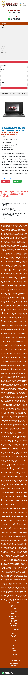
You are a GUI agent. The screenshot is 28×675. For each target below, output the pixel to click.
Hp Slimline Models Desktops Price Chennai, (7, 276)
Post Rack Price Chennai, (16, 333)
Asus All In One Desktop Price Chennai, (16, 408)
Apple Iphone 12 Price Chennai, (22, 467)
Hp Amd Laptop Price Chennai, (8, 380)
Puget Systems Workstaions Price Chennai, (15, 584)
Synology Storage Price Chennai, (16, 457)
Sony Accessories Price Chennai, (9, 266)
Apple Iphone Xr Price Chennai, (13, 456)
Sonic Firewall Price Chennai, (17, 449)
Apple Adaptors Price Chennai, (21, 261)
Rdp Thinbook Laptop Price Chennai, (16, 230)
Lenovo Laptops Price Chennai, (14, 231)
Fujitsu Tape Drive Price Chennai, (9, 563)
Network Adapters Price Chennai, (21, 515)
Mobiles (14, 637)
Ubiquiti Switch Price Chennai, (22, 540)
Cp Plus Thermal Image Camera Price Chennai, (11, 316)
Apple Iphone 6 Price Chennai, (8, 370)
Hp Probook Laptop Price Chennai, (21, 270)
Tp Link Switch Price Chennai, (8, 520)
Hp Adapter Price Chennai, (21, 258)
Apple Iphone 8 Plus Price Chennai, (9, 428)
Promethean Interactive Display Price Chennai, (15, 561)
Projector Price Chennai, (21, 460)
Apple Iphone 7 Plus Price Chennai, (22, 372)
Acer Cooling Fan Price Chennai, (9, 344)
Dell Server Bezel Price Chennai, (13, 235)
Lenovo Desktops (14, 623)
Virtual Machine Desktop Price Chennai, (14, 445)
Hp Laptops (14, 608)
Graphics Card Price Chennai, (5, 225)
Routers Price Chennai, (7, 528)
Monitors (2, 40)
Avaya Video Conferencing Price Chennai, (17, 559)
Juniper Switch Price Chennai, (8, 551)
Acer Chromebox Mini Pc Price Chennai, (10, 507)
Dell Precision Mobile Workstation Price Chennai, (19, 253)
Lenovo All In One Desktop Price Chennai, (20, 380)
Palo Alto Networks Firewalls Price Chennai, (10, 543)
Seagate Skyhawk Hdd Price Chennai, (6, 345)
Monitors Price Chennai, (8, 227)
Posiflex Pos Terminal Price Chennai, (16, 471)
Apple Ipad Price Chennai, (14, 285)
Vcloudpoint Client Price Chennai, (22, 309)
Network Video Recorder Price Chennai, (19, 531)
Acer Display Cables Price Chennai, (20, 329)
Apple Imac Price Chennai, (17, 280)
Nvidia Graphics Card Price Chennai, (16, 225)
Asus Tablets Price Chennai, (21, 294)
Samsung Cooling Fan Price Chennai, (10, 328)
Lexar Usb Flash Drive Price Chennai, (6, 349)
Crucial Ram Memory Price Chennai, (20, 512)
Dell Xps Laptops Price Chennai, (6, 245)
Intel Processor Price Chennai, (19, 487)
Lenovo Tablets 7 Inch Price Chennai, (16, 302)
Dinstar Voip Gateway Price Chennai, (19, 516)
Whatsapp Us (17, 181)
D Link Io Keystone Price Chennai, (13, 382)
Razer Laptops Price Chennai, (17, 587)
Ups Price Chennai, (7, 229)
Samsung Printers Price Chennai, (6, 302)
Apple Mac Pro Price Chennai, (8, 280)
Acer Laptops (14, 613)
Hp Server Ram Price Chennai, (10, 341)
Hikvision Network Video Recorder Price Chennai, (8, 536)
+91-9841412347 (15, 12)
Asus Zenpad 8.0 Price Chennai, (15, 297)
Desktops (2, 27)
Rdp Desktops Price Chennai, (18, 353)
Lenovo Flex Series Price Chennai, (21, 469)
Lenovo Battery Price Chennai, (5, 265)
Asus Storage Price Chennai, (12, 437)
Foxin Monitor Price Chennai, (5, 595)
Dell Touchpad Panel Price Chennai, (13, 288)
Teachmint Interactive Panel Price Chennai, (11, 596)
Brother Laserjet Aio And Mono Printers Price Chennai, (19, 396)
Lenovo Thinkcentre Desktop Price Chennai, (17, 229)
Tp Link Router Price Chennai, (16, 528)
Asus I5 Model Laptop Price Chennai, (21, 300)
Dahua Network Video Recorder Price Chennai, (11, 537)
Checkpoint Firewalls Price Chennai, (22, 543)
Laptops (2, 25)
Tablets (2, 44)
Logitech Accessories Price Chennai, (15, 484)
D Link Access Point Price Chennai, (14, 378)
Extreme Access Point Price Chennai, (15, 565)
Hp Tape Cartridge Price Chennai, (14, 464)
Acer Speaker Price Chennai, (20, 334)
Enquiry (2, 56)
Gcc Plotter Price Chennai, (18, 579)
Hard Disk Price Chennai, (13, 308)
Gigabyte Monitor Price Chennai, (20, 583)
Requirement (2, 82)
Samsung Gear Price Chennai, (20, 405)
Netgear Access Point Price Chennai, (6, 497)
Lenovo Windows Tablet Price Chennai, (10, 309)
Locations (2, 54)
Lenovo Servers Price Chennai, (18, 273)
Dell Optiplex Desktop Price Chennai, (13, 246)
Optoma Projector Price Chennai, (17, 525)
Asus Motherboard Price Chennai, (20, 409)
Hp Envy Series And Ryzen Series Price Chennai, (11, 465)
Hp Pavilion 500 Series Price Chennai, (20, 276)
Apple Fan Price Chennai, (8, 356)
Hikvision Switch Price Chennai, (10, 529)
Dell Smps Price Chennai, (8, 389)
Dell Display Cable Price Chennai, (15, 388)
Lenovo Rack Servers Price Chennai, (13, 274)
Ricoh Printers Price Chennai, (17, 497)
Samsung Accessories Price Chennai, (10, 261)
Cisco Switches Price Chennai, (13, 433)
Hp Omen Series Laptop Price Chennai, (9, 233)
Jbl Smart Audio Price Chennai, (17, 345)
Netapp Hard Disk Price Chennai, (20, 483)
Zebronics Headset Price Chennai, (22, 325)
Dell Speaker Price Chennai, (8, 333)
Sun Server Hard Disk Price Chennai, (20, 476)
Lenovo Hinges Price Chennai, (16, 362)
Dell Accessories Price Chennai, (14, 254)
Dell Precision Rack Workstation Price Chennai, (17, 412)
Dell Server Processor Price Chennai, (18, 234)
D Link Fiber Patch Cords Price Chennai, (18, 384)
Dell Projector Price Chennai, (23, 246)
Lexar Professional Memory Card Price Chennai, (20, 349)
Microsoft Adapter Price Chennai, (12, 304)
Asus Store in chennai (14, 663)
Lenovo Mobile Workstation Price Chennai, (18, 480)
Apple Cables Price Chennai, (23, 357)
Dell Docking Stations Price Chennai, (14, 495)
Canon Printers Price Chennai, (5, 453)
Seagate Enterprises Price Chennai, (6, 440)
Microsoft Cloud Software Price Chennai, (7, 310)
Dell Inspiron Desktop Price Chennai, (22, 249)
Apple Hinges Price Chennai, (10, 360)
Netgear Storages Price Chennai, (14, 429)
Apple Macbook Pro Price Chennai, (21, 281)
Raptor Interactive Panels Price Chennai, (21, 529)
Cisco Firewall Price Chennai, (8, 449)
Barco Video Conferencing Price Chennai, (17, 557)
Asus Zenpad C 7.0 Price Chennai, (9, 298)
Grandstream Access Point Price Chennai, (12, 572)
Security (2, 48)
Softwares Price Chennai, (10, 519)
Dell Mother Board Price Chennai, (15, 289)
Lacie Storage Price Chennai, (15, 350)
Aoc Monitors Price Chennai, (8, 398)
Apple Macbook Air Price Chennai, (10, 281)
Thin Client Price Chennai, (21, 567)
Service (2, 50)
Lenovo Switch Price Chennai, (16, 468)
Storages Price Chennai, (5, 308)
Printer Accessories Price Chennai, (9, 286)
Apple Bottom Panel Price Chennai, (13, 357)
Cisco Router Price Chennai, (21, 364)
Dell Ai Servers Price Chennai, (18, 511)
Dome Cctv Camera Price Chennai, (11, 524)
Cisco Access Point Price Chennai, (9, 317)
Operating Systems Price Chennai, (13, 517)
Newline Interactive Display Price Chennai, (16, 560)
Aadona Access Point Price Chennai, (22, 555)
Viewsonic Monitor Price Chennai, (6, 436)
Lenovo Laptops (14, 610)
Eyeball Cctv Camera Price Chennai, (6, 525)
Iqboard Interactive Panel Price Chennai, (10, 576)
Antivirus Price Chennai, (18, 519)
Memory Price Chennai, (10, 512)
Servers (2, 29)
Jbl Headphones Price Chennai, (22, 348)
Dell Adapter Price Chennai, (23, 254)
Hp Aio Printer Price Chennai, (9, 452)
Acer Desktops (14, 627)
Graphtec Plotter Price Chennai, (9, 579)
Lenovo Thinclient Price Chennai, (6, 553)
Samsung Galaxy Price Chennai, (19, 310)
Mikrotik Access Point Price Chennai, (15, 571)
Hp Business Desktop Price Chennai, (16, 369)
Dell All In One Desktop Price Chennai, (17, 322)
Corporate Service (4, 52)
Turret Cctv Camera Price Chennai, (6, 533)
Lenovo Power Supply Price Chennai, (6, 368)
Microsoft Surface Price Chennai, (9, 305)
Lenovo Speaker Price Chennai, (22, 366)
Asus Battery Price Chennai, (16, 400)
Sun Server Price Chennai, (12, 477)
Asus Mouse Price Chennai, (10, 409)
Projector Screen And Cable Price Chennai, (18, 432)
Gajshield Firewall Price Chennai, (13, 545)
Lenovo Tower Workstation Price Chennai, (7, 306)
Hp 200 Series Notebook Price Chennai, (9, 270)
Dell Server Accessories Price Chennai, (21, 233)
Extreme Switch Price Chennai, (10, 552)
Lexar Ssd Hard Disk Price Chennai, (22, 352)
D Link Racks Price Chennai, (22, 382)
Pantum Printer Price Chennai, (20, 488)
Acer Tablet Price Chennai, (21, 507)
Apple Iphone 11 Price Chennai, (5, 373)
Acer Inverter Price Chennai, (15, 336)
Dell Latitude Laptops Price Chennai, (17, 245)
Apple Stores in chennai (14, 662)
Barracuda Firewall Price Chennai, (19, 544)
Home (14, 645)
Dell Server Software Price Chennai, (9, 237)
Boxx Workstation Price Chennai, (10, 583)
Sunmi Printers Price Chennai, (18, 520)
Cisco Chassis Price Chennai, (8, 485)
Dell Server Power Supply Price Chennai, (21, 237)
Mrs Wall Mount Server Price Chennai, (11, 441)
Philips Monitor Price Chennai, (11, 284)
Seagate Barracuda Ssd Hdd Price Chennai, (20, 344)
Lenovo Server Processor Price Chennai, (10, 342)
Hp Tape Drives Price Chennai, (20, 390)
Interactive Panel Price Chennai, (6, 556)
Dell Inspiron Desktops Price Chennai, (11, 249)
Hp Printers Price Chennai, (16, 290)
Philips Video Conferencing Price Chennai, (10, 555)
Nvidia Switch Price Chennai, (5, 541)
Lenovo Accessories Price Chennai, (13, 262)
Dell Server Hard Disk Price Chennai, (6, 234)
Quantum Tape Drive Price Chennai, (19, 563)
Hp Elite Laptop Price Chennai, (15, 513)
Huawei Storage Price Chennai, (18, 592)
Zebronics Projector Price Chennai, (9, 523)
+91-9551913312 (15, 19)
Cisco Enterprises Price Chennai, (19, 317)
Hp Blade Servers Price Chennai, (9, 473)
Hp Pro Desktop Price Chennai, (8, 500)
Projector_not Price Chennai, (18, 324)
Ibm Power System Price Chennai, (13, 489)
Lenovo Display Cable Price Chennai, (12, 361)
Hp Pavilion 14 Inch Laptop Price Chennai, (10, 374)
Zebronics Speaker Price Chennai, (22, 330)
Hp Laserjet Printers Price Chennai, (20, 292)
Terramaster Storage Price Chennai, (11, 548)
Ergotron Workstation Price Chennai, (18, 463)
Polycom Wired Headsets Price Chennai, (16, 508)
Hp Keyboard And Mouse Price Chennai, (11, 314)
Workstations (3, 31)
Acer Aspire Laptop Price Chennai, (13, 472)
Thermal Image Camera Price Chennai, (7, 397)
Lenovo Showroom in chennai (14, 660)
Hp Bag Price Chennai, (12, 417)
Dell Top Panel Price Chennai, (10, 459)
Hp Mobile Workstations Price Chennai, (14, 392)
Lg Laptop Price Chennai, (13, 588)
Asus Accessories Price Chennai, (6, 400)
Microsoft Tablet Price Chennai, (17, 389)
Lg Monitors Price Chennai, (8, 394)
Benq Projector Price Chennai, (9, 401)
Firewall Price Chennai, (7, 444)
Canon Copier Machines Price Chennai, (17, 493)
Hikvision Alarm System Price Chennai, (6, 539)
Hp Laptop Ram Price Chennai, (19, 491)
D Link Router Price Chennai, (22, 377)
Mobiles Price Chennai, (17, 401)
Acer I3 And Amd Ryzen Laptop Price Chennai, (15, 320)
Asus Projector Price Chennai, (5, 408)
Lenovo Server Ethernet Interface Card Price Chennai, (9, 332)
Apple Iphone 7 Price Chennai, (11, 372)
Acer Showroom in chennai (14, 665)
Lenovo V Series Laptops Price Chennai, (14, 376)
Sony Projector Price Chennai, (5, 443)
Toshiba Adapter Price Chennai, (6, 269)
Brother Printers (14, 635)
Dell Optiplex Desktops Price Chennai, (17, 250)
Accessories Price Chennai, (5, 254)
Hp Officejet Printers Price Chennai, (9, 292)
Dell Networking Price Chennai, (15, 443)
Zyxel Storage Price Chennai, (5, 549)
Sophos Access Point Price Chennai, (15, 591)
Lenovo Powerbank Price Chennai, (9, 386)
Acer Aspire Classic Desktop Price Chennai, (10, 505)
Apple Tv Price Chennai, (14, 373)
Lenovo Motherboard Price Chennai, (14, 354)
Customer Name (3, 65)
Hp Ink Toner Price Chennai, (16, 326)
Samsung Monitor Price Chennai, (21, 282)
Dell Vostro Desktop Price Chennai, (6, 250)
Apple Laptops (14, 605)
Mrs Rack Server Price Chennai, (18, 356)
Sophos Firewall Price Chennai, (8, 592)
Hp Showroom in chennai (14, 657)
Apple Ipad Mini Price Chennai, (5, 457)
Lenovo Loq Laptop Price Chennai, (13, 499)
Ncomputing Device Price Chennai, (11, 469)
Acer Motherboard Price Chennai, (9, 334)
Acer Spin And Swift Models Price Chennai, (14, 321)
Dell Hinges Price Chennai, (19, 286)
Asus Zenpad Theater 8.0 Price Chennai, (17, 296)
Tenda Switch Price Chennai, (19, 599)
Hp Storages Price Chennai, (16, 242)
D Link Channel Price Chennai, (15, 475)
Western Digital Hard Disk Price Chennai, (13, 521)
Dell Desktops (14, 620)
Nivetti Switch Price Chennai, (14, 595)
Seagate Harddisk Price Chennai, (17, 440)
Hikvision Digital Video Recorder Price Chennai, (19, 533)
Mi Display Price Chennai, (8, 480)
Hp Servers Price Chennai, (18, 257)
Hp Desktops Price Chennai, (23, 274)
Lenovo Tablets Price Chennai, (5, 285)
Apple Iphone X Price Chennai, (20, 428)
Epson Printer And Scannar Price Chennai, (20, 452)
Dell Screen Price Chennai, (23, 288)
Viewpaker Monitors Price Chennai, (22, 284)
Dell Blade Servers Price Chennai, (6, 475)
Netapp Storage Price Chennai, (16, 547)
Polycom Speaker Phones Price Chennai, (18, 509)
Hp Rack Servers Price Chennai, (13, 277)
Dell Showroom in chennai (14, 658)
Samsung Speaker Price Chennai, (13, 451)
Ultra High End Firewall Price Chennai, (19, 447)
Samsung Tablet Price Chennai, (11, 405)
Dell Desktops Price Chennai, (15, 269)
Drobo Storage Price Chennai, (15, 549)
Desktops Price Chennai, (4, 282)
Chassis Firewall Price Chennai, (9, 447)
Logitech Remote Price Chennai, (18, 485)
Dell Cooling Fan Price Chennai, (9, 241)
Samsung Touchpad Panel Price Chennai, (7, 329)
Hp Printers (14, 633)
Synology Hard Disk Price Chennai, (13, 527)
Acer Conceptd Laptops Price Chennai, (10, 503)
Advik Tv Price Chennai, (22, 444)
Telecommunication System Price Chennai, (7, 516)
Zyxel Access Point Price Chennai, (11, 567)
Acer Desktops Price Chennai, (8, 273)
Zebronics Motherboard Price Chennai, (11, 325)
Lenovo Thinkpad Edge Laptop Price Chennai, (20, 398)
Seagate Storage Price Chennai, (6, 547)
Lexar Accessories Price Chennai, (6, 350)
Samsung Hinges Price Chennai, (9, 421)
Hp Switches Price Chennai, (20, 241)
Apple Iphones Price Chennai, (8, 257)
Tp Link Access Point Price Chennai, (21, 496)
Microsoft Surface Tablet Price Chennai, (16, 312)
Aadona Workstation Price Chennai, (12, 580)
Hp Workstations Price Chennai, (22, 277)
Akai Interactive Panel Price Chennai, (21, 576)
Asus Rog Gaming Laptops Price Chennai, (20, 301)
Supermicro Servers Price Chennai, (6, 587)
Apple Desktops (14, 618)
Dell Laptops (14, 607)
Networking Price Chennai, (11, 515)
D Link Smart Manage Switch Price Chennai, (19, 416)
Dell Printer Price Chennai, (12, 501)
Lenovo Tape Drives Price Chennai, (22, 425)
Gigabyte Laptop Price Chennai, (22, 588)
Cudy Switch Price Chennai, (13, 600)
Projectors (14, 632)
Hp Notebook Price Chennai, (10, 476)
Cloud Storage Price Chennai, (8, 455)
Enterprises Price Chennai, (8, 424)
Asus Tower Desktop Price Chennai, (13, 293)
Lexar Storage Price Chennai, (19, 459)
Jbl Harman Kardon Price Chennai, (11, 346)
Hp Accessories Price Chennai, (11, 258)
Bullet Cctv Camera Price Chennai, (22, 524)
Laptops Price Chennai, (14, 444)
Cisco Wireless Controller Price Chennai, (10, 364)
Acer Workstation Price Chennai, (9, 491)
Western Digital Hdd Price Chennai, (11, 348)
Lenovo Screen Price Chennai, (14, 365)
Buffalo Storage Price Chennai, (22, 548)
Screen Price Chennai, (7, 432)
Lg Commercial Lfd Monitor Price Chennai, (18, 368)
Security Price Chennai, (19, 523)
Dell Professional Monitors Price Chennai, (21, 473)
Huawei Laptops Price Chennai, (5, 591)
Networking (3, 46)
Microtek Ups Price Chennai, (13, 460)
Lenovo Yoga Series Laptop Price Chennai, (13, 313)
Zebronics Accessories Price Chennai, (15, 340)
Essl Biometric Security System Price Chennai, (19, 539)
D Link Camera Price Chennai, (13, 461)
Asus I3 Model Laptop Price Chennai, (9, 300)
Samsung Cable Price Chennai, (22, 328)
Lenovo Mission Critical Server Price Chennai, (10, 366)
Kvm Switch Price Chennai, (10, 487)
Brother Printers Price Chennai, (17, 394)
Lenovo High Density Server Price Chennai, (20, 306)
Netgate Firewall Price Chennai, (9, 599)
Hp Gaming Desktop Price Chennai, (19, 500)
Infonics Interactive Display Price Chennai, (10, 575)
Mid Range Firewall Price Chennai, (14, 448)
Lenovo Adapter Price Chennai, (15, 265)
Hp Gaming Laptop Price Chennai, (6, 439)
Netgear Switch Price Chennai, (22, 532)
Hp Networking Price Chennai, (12, 330)
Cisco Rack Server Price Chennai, (22, 441)
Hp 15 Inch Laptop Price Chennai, (22, 437)
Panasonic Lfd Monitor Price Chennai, (11, 352)
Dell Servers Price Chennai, (23, 492)
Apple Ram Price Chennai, (13, 532)
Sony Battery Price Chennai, (18, 266)
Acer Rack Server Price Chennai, (16, 453)
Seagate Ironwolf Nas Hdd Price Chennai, (7, 353)
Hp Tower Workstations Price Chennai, (6, 278)
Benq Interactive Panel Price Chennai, (17, 556)
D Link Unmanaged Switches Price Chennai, (10, 377)
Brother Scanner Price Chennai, (18, 397)
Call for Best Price (6, 178)
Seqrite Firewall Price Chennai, (22, 545)
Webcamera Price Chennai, (12, 481)
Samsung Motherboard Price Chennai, (21, 421)
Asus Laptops (14, 611)
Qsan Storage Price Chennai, (16, 553)
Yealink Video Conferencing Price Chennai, (18, 564)
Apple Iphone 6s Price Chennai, (17, 370)
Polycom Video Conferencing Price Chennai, (16, 413)
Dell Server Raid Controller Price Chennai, (7, 238)
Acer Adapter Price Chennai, (23, 262)
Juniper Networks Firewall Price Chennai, (7, 544)
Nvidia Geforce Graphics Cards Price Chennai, (11, 338)
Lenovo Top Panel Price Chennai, (20, 360)
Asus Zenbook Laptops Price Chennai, (7, 301)
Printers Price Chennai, (7, 290)
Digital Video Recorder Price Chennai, (6, 531)
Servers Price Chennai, (12, 282)
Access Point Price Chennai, (10, 496)
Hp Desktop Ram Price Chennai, (20, 417)
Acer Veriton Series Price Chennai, (17, 318)
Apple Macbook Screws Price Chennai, (17, 358)
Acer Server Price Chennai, (10, 324)
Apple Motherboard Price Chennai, (6, 358)
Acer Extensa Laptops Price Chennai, (9, 504)
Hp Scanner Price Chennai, (17, 278)
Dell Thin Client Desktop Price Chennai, (21, 552)
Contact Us (14, 648)
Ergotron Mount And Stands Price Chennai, (17, 436)
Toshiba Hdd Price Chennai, (13, 540)
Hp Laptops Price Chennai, (16, 227)
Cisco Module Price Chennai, (17, 479)
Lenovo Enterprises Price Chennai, (11, 425)
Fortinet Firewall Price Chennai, (13, 226)
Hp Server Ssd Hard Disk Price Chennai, (12, 337)
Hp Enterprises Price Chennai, (17, 424)
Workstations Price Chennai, (8, 463)
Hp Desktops (14, 622)
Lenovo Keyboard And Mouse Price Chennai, (13, 385)
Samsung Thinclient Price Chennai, (14, 568)
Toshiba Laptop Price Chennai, (11, 488)
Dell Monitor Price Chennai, (5, 289)
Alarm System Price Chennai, (22, 537)
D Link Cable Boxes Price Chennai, (17, 381)
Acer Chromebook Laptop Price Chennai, (10, 467)
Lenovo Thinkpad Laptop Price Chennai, (10, 294)
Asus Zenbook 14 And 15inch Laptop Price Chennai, (14, 404)
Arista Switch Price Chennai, (18, 551)
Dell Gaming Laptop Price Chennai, (9, 483)
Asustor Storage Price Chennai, (16, 541)
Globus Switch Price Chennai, (22, 596)
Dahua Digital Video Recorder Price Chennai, (20, 535)
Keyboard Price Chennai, (22, 338)
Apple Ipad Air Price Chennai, (22, 456)
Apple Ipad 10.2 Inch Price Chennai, (11, 390)
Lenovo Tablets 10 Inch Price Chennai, (21, 305)
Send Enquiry (6, 181)
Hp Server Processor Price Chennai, (6, 326)
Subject (1, 78)
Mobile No (2, 69)
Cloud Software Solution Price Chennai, (19, 455)
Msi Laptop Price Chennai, (23, 439)
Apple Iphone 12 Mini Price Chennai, (6, 468)
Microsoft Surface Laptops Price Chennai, (12, 393)
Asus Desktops (14, 625)
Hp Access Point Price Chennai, (21, 374)
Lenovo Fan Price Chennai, (8, 362)
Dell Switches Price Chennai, (20, 386)
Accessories (3, 42)
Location (1, 73)
